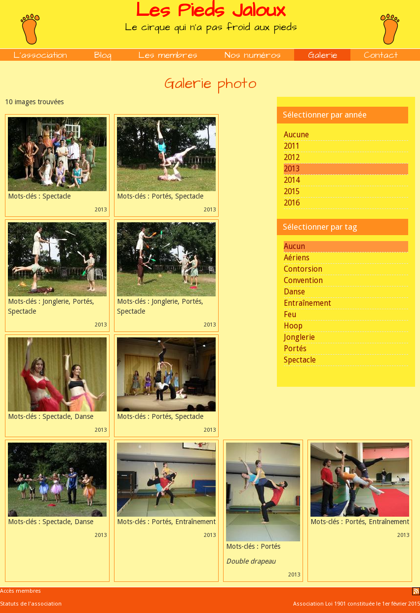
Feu (290, 314)
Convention (303, 280)
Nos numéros (253, 55)
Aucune (296, 134)
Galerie (322, 55)
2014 (292, 180)
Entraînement (307, 303)
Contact (381, 55)
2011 (292, 146)
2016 (292, 203)
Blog (103, 55)
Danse (294, 291)
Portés (295, 348)
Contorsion (303, 269)
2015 (292, 191)
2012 (292, 157)
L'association (40, 55)
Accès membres (20, 591)
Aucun (294, 246)
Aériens (296, 257)
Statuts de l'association (31, 604)
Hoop (293, 326)
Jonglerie (299, 337)
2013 (292, 168)
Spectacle (300, 360)
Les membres (167, 55)
